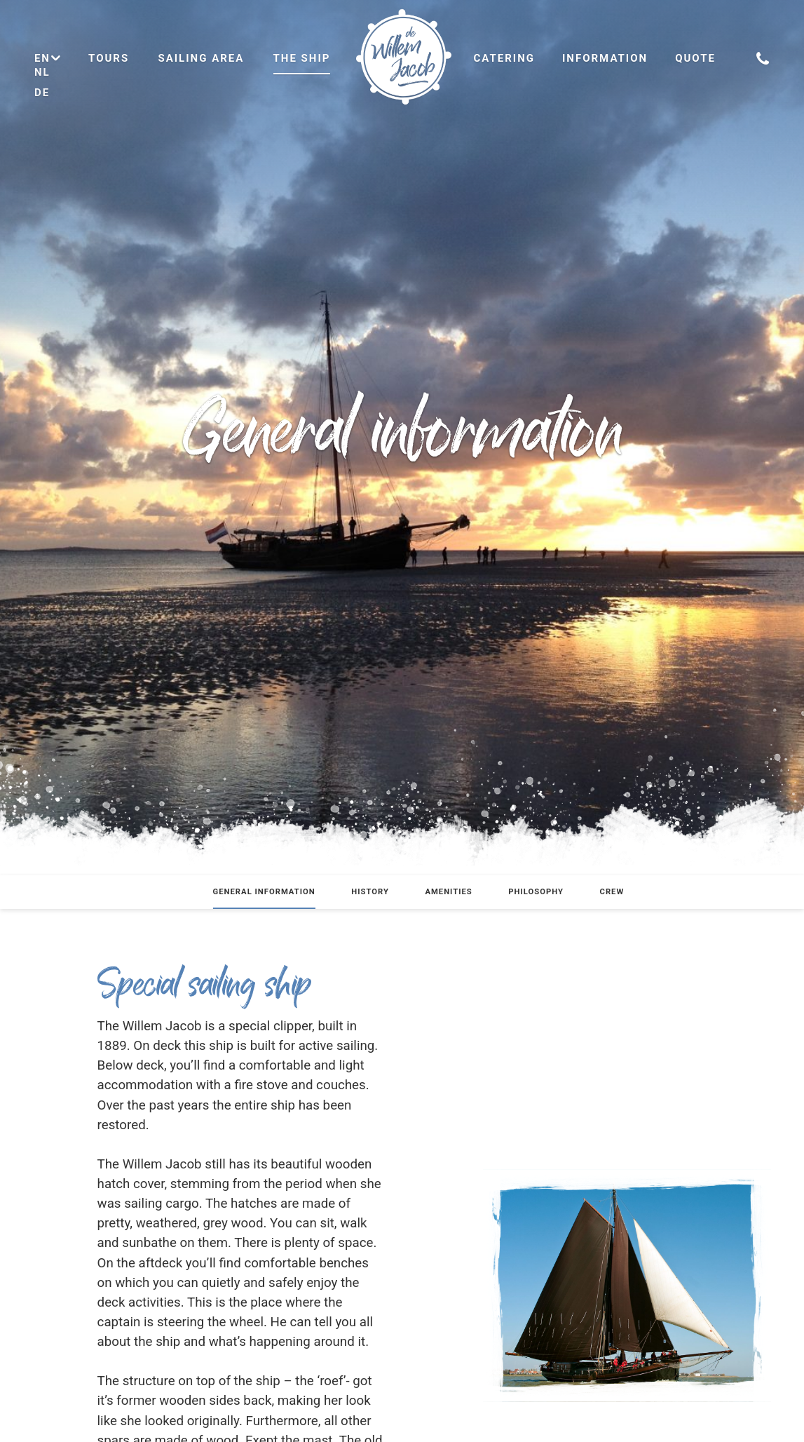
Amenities (448, 891)
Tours (108, 58)
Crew (612, 891)
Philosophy (536, 891)
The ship (302, 58)
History (370, 891)
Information (605, 58)
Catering (505, 58)
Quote (695, 58)
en (48, 58)
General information (264, 891)
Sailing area (201, 58)
